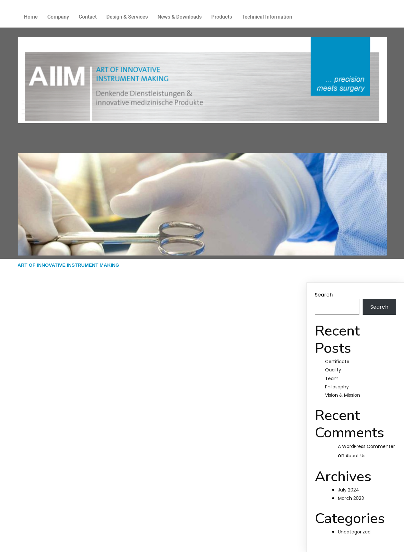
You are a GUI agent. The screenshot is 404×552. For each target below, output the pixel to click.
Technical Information (267, 17)
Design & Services (127, 17)
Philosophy (337, 387)
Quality (333, 370)
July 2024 (348, 490)
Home (31, 17)
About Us (355, 455)
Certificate (337, 361)
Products (221, 17)
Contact (88, 17)
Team (332, 378)
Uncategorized (354, 532)
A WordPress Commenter (366, 446)
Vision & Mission (342, 395)
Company (58, 17)
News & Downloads (180, 17)
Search (324, 294)
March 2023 (351, 498)
